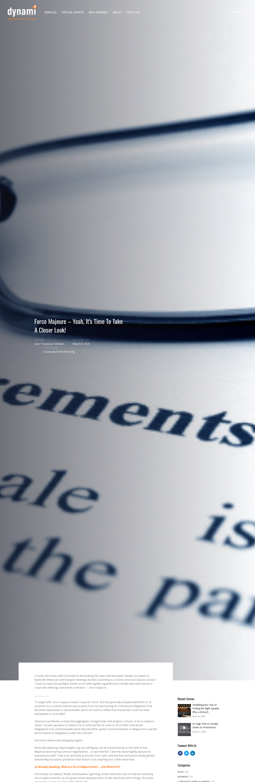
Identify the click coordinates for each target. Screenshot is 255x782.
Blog (181, 771)
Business (183, 776)
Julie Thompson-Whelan (49, 344)
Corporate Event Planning (59, 351)
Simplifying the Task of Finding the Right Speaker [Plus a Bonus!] (205, 708)
